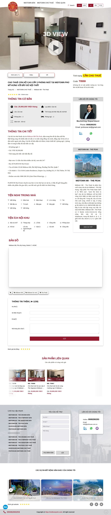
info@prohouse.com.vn (90, 424)
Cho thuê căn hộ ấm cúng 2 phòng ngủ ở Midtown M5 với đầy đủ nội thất (55, 387)
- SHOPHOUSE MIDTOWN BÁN (17, 426)
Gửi (64, 339)
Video (31, 75)
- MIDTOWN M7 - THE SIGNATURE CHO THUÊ (22, 442)
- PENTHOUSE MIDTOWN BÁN (17, 429)
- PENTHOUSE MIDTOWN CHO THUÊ (19, 451)
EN (96, 5)
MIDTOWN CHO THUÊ (45, 3)
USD (84, 5)
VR (47, 75)
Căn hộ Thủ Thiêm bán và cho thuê (23, 498)
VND (79, 5)
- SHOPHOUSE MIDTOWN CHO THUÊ (19, 448)
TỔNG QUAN (60, 3)
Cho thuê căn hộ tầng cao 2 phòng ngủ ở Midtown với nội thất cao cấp (17, 387)
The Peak (43, 292)
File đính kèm (48, 452)
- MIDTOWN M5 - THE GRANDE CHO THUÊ (21, 437)
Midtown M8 (18, 292)
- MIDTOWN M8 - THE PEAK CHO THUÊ (20, 445)
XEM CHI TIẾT (88, 227)
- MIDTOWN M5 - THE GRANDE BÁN (19, 415)
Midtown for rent (31, 292)
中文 (100, 5)
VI (90, 5)
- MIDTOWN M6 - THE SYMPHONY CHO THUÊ (22, 439)
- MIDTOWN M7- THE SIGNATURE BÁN (19, 420)
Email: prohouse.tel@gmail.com (88, 127)
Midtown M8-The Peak (34, 136)
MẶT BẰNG (28, 8)
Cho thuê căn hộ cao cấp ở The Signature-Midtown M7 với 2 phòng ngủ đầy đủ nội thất (36, 387)
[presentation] (57, 446)
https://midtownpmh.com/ (53, 512)
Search (72, 5)
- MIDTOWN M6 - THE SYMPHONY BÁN (20, 418)
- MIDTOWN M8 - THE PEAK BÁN (18, 423)
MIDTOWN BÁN (29, 3)
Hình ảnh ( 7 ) (15, 75)
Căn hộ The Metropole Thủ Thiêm (87, 498)
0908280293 (93, 419)
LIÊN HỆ (37, 8)
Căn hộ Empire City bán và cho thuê (55, 498)
